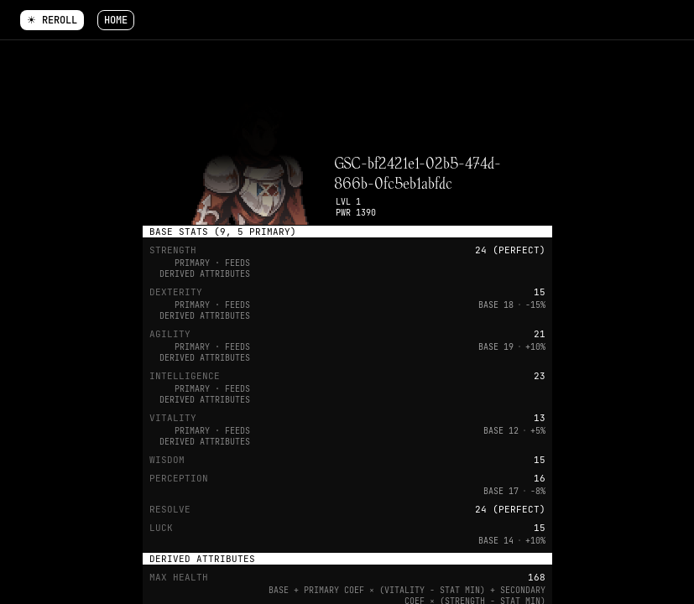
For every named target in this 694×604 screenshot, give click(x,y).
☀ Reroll (52, 20)
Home (116, 20)
